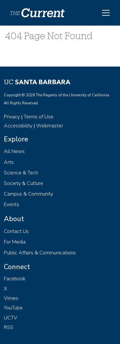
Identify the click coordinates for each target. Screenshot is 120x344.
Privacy (12, 116)
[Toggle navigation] (106, 12)
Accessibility (18, 125)
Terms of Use (38, 116)
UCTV (10, 317)
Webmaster (49, 125)
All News (14, 151)
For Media (15, 241)
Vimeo (11, 298)
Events (11, 204)
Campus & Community (28, 193)
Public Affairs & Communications (40, 252)
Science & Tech (21, 172)
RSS (8, 327)
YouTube (13, 307)
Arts (9, 162)
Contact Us (16, 231)
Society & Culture (23, 183)
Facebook (15, 278)
